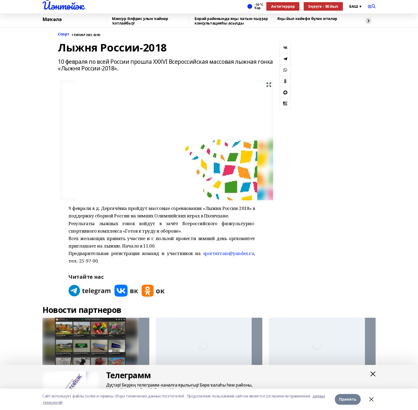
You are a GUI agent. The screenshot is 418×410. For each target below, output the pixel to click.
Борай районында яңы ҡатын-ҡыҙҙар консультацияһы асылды (231, 21)
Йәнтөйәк (63, 5)
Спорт (63, 34)
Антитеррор (283, 6)
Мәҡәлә (52, 19)
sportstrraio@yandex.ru (228, 253)
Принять (347, 399)
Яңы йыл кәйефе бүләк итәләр (307, 19)
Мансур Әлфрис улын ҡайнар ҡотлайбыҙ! (140, 21)
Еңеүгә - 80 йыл (323, 6)
